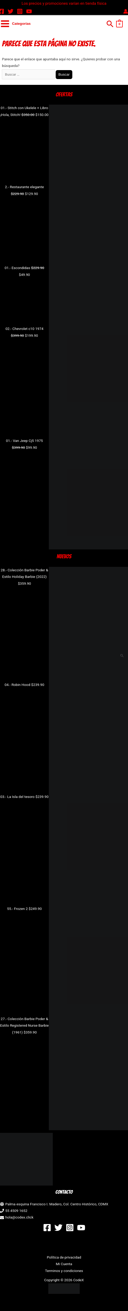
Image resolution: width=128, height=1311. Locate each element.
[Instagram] (20, 11)
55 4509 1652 (16, 1210)
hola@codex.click (19, 1217)
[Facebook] (47, 1228)
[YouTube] (29, 11)
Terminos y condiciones (64, 1271)
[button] (110, 23)
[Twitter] (10, 11)
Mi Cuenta (64, 1264)
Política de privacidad (64, 1257)
